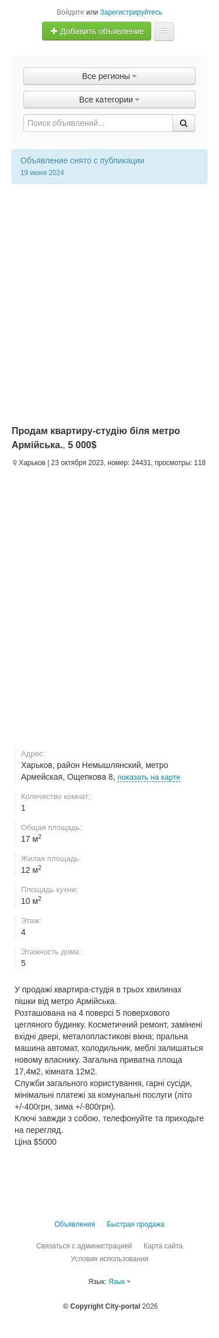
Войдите (70, 12)
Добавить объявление (97, 31)
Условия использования (109, 1259)
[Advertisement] (109, 299)
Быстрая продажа (136, 1224)
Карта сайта (163, 1246)
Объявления (74, 1224)
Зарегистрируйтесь (131, 12)
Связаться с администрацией (84, 1246)
